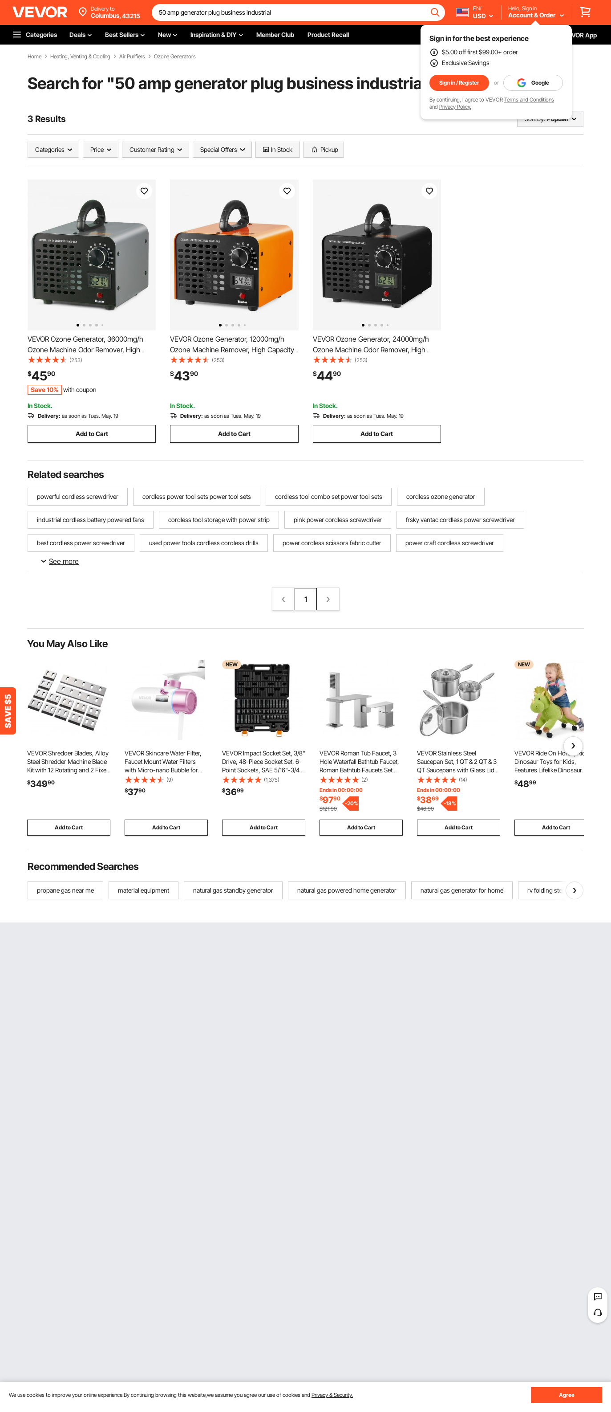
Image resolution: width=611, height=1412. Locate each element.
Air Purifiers (132, 56)
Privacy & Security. (332, 1395)
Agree (567, 1395)
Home (34, 56)
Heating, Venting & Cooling (80, 56)
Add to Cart (92, 433)
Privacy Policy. (455, 106)
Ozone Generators (175, 56)
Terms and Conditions (529, 99)
